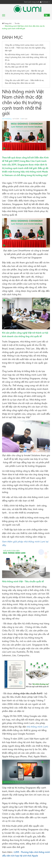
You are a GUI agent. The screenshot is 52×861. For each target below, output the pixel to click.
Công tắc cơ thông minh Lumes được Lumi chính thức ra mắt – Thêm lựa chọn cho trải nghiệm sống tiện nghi (25, 48)
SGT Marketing (6, 119)
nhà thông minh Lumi (37, 726)
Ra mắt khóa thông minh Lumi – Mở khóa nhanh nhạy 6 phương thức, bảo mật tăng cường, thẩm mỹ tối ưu (26, 57)
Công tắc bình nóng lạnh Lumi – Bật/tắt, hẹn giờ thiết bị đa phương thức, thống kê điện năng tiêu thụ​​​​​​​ (26, 73)
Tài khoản (45, 2)
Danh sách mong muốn (32, 2)
